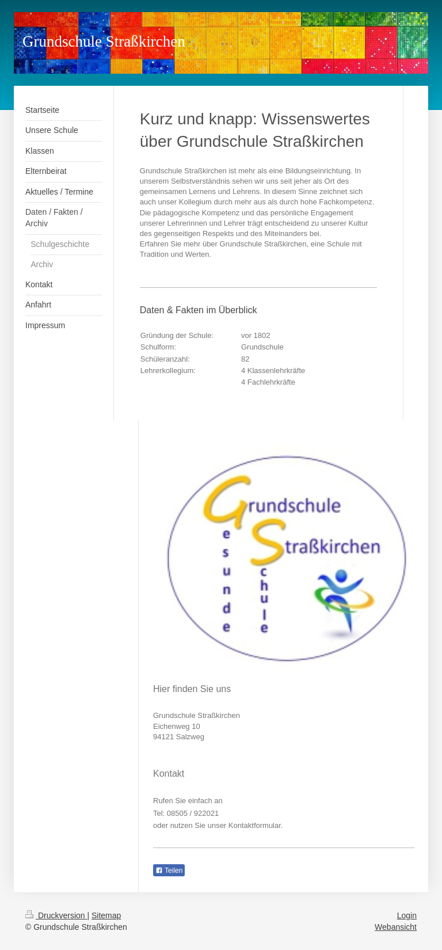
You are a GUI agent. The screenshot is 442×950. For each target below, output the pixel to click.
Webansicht (396, 927)
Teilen (168, 871)
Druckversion (56, 915)
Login (407, 915)
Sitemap (106, 915)
